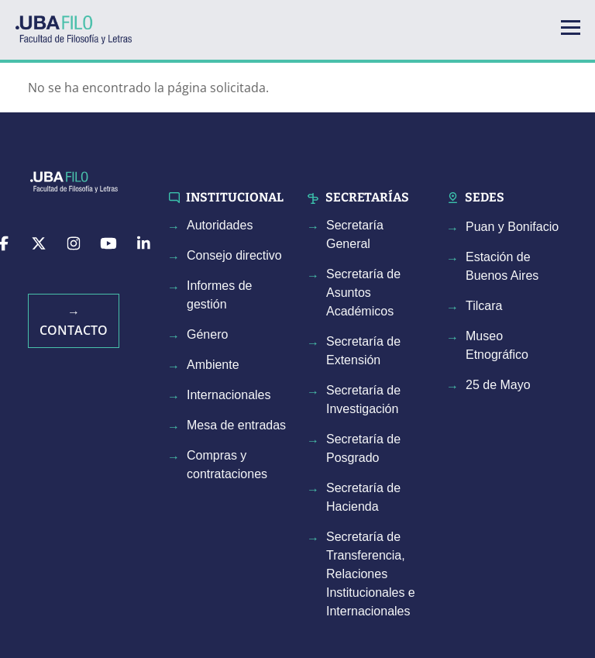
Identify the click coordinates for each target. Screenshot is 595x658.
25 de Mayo (498, 384)
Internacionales (229, 394)
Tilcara (484, 305)
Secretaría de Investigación (363, 399)
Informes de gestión (219, 295)
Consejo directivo (234, 255)
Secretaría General (354, 234)
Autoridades (220, 225)
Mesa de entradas (236, 425)
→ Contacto (74, 321)
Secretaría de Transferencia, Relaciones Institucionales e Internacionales (370, 574)
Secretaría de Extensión (363, 351)
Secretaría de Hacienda (363, 497)
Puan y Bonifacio (512, 226)
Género (207, 334)
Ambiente (213, 364)
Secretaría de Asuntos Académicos (363, 292)
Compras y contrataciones (227, 465)
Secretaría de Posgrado (363, 448)
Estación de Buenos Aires (502, 266)
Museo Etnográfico (497, 345)
